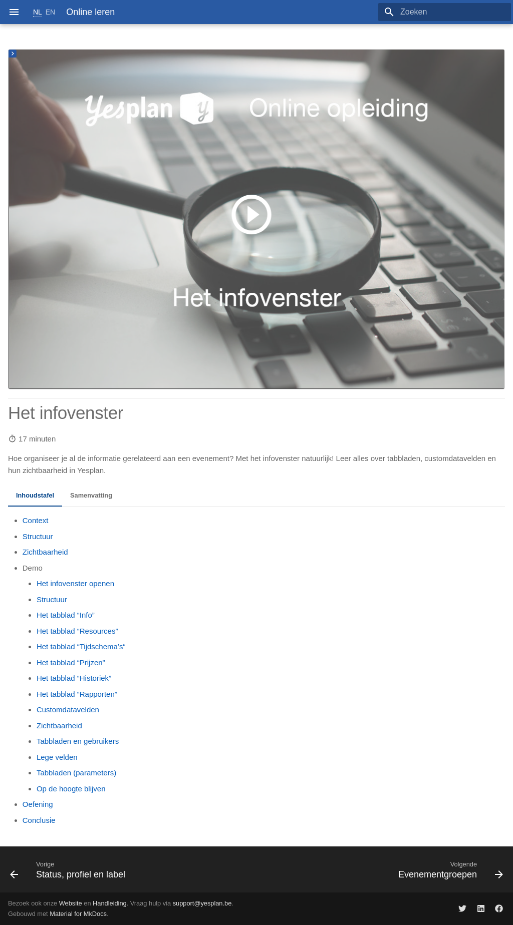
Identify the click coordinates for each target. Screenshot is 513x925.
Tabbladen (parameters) (76, 772)
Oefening (38, 804)
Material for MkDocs (78, 913)
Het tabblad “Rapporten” (77, 694)
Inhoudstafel (35, 495)
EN (50, 12)
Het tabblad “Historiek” (74, 678)
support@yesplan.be (202, 903)
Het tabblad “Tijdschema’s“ (81, 646)
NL (37, 12)
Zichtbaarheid (45, 552)
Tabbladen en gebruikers (78, 741)
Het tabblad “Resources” (77, 631)
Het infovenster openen (75, 583)
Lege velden (57, 757)
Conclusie (39, 820)
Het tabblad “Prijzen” (71, 662)
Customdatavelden (68, 709)
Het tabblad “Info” (66, 615)
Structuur (38, 536)
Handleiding (110, 903)
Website (70, 903)
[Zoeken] (452, 12)
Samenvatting (91, 495)
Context (36, 520)
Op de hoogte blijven (71, 788)
